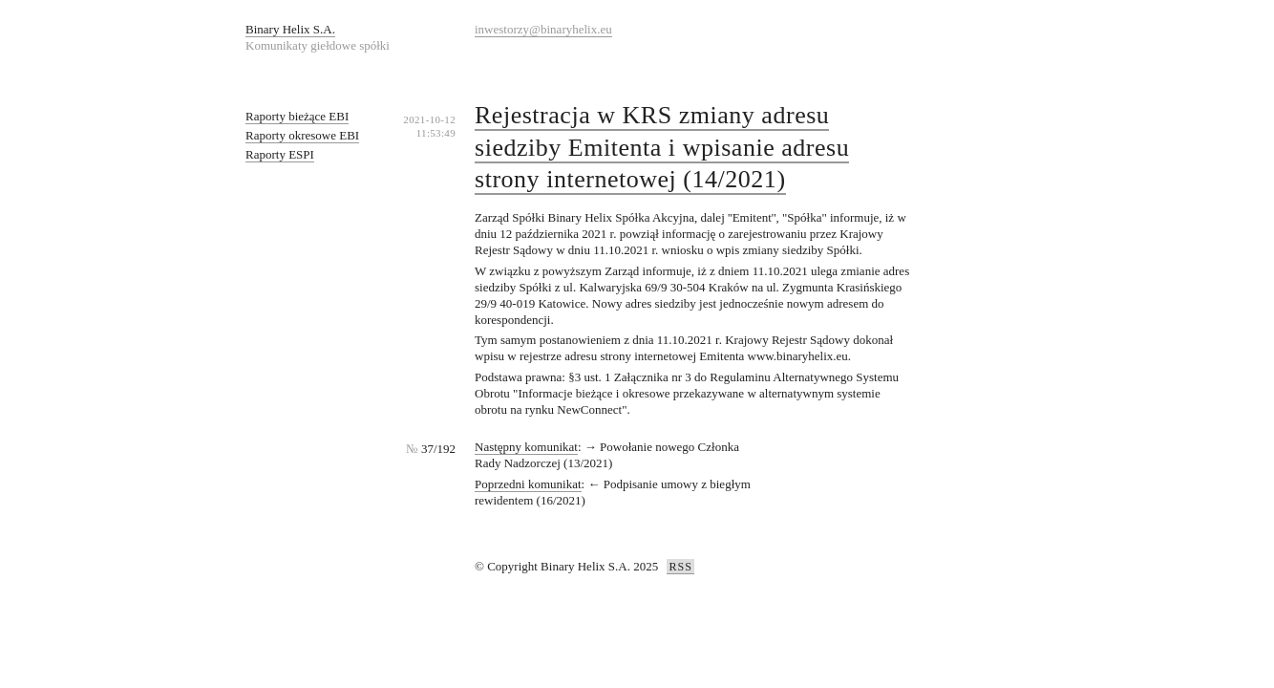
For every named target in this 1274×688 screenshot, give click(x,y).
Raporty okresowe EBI (302, 135)
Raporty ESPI (279, 154)
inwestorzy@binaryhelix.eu (543, 29)
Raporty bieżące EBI (297, 116)
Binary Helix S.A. (290, 29)
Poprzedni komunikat (528, 484)
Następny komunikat (526, 447)
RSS (680, 566)
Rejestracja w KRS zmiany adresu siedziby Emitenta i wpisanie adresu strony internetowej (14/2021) (662, 147)
